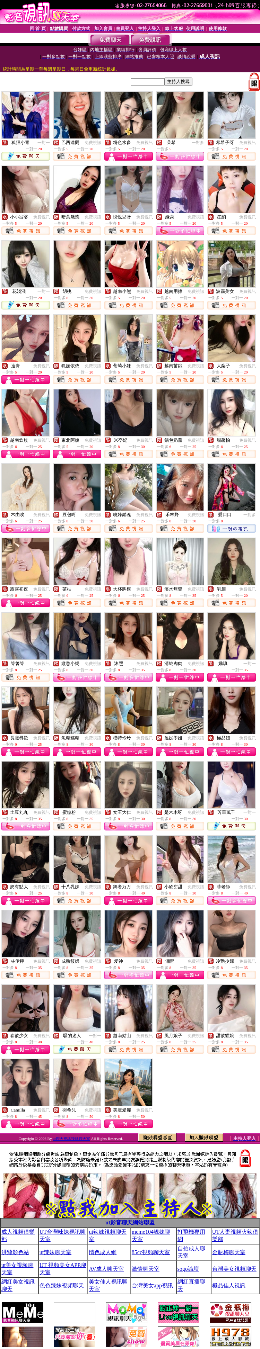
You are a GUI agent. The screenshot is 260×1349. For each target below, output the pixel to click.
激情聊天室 (145, 1269)
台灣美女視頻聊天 (234, 1269)
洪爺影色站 (15, 1252)
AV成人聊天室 (106, 1269)
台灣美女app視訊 (152, 1285)
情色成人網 (102, 1252)
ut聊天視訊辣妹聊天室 (71, 1138)
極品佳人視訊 (228, 1285)
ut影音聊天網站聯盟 (130, 1222)
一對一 (43, 142)
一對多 (198, 142)
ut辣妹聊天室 (55, 1252)
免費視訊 (93, 142)
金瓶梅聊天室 (228, 1252)
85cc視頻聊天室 (151, 1252)
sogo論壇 (188, 1269)
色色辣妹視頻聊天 (62, 1285)
